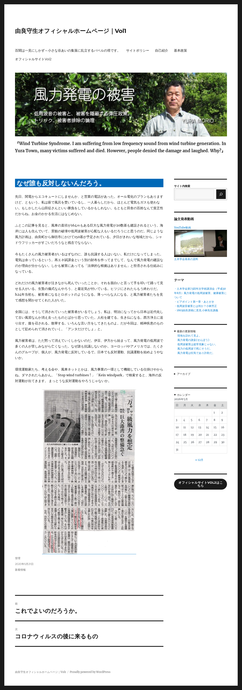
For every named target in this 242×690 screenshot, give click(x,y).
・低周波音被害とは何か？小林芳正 (195, 306)
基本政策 (180, 50)
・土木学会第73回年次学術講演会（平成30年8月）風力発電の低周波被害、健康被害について (200, 293)
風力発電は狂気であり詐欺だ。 (196, 353)
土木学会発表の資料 (186, 259)
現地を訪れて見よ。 (189, 335)
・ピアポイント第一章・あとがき (194, 301)
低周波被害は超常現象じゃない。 (197, 344)
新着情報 (20, 569)
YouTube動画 (182, 227)
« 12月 (199, 460)
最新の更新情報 (186, 331)
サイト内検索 (182, 186)
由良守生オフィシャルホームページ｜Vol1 (70, 30)
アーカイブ (183, 374)
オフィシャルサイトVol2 (33, 59)
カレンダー (183, 395)
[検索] (221, 194)
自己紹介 (161, 50)
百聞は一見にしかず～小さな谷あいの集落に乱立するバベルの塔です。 (67, 50)
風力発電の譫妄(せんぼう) (193, 340)
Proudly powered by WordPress (90, 672)
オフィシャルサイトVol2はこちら (200, 484)
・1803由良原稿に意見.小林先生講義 (196, 310)
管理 (17, 558)
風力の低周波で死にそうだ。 (194, 348)
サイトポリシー (137, 50)
